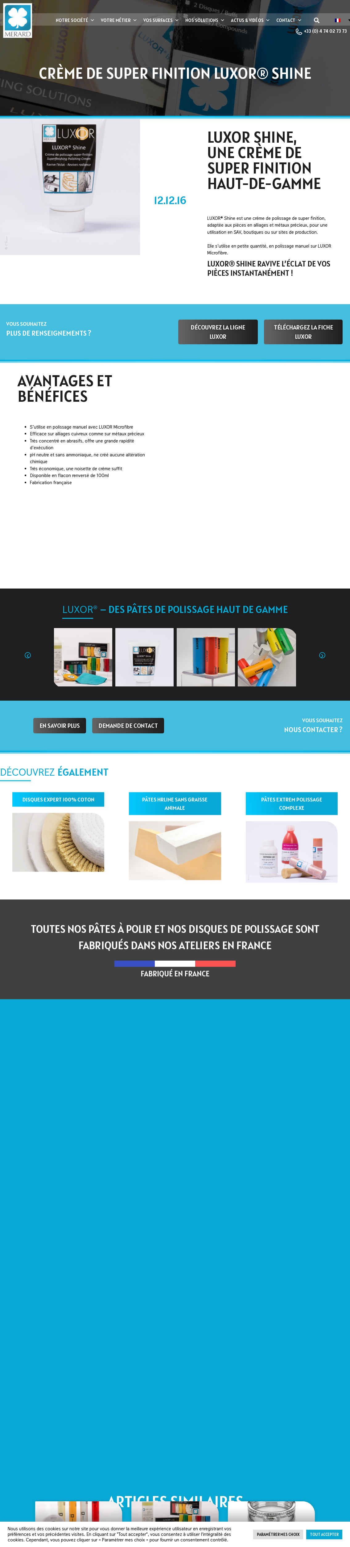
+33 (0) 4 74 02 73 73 (321, 32)
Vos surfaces (161, 20)
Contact (289, 20)
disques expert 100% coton (58, 802)
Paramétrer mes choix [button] (278, 1534)
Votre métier (119, 20)
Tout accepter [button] (324, 1534)
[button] (317, 20)
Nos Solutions (205, 20)
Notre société (75, 20)
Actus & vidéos (250, 20)
